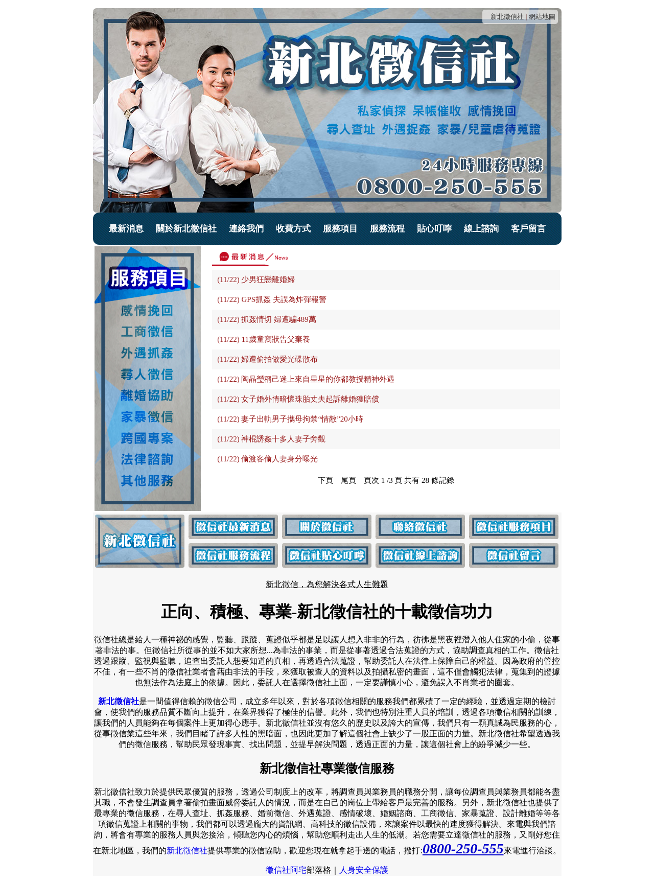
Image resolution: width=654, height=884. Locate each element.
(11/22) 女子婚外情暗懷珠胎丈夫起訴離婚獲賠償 (298, 399)
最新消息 (126, 229)
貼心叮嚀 (434, 229)
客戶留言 (528, 229)
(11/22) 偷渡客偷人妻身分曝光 (267, 459)
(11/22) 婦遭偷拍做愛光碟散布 (267, 359)
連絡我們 (246, 229)
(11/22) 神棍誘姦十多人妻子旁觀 (271, 439)
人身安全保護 (363, 870)
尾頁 (348, 480)
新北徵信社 (507, 16)
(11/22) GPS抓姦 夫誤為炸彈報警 (271, 299)
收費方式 (293, 229)
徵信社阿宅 (286, 870)
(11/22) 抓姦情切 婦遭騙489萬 (266, 319)
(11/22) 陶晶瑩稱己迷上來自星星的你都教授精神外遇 (305, 379)
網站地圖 (542, 16)
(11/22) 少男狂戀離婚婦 (256, 279)
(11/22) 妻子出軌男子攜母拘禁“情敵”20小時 (290, 419)
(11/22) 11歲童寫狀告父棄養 (263, 339)
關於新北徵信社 (186, 229)
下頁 (325, 480)
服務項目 (340, 229)
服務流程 (387, 229)
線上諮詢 (481, 229)
